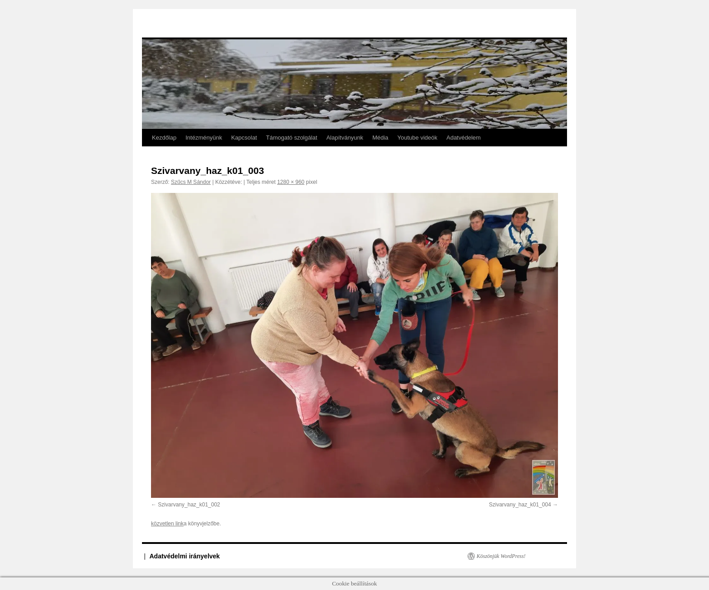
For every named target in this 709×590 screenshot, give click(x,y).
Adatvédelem (463, 137)
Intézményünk (203, 137)
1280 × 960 (290, 182)
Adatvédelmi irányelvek (185, 556)
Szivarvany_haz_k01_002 (189, 504)
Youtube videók (417, 137)
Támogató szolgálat (291, 137)
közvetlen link (167, 523)
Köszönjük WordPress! (501, 556)
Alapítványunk (345, 137)
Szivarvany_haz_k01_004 (520, 504)
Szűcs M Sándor (191, 182)
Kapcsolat (244, 137)
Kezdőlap (164, 137)
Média (380, 137)
